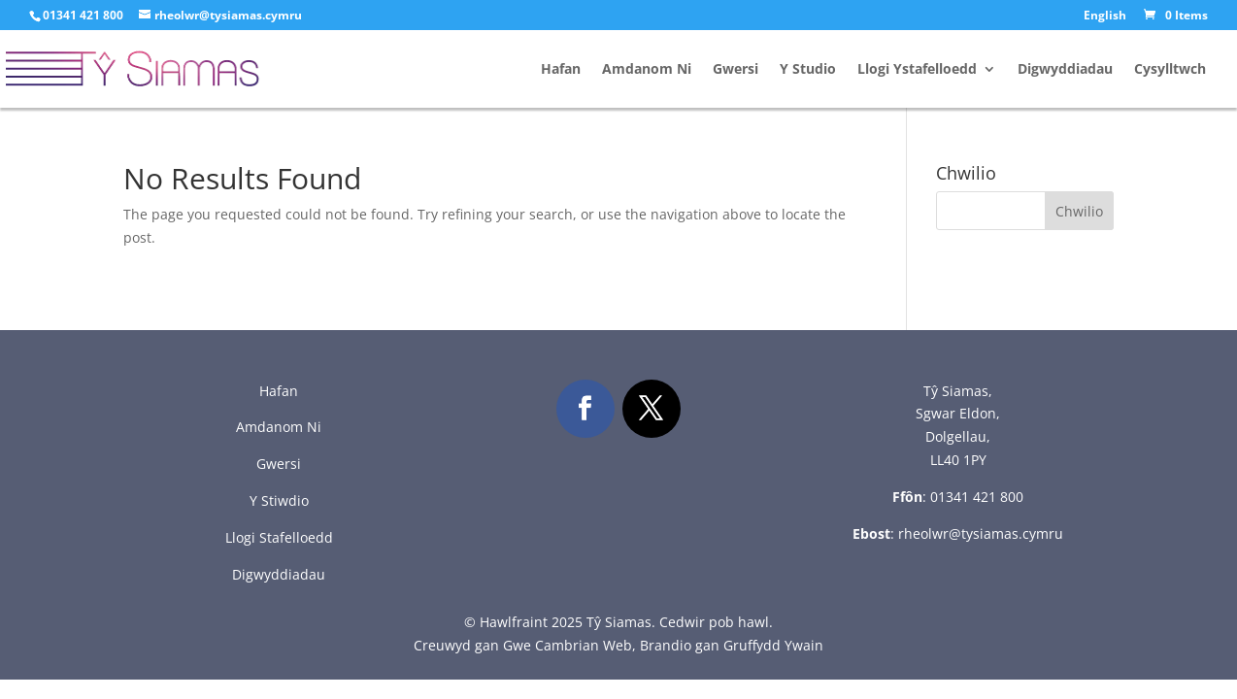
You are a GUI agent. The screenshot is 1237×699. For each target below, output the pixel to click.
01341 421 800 (976, 496)
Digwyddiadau (1065, 70)
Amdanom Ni (646, 70)
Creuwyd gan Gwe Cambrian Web (523, 645)
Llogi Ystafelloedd (917, 70)
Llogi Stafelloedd (279, 537)
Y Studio (808, 70)
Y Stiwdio (279, 500)
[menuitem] (1105, 20)
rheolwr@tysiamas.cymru (980, 533)
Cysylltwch (1170, 70)
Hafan (561, 70)
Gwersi (735, 70)
